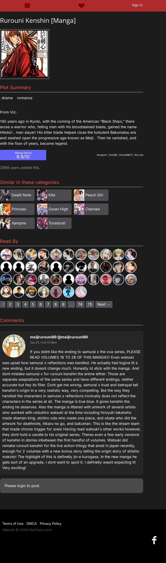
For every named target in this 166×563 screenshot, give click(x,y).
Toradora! (57, 223)
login (21, 485)
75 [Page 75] (90, 304)
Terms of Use (12, 523)
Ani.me (139, 155)
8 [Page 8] (55, 304)
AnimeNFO (125, 155)
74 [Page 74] (80, 304)
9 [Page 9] (63, 304)
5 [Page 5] (33, 304)
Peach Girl (94, 195)
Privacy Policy (50, 523)
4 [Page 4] (25, 304)
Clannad (92, 209)
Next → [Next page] (103, 304)
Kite (51, 195)
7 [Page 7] (48, 304)
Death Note (21, 195)
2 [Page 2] (10, 304)
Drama (7, 98)
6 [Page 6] (40, 304)
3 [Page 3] (18, 304)
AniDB (113, 155)
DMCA (32, 523)
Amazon (102, 155)
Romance (24, 98)
